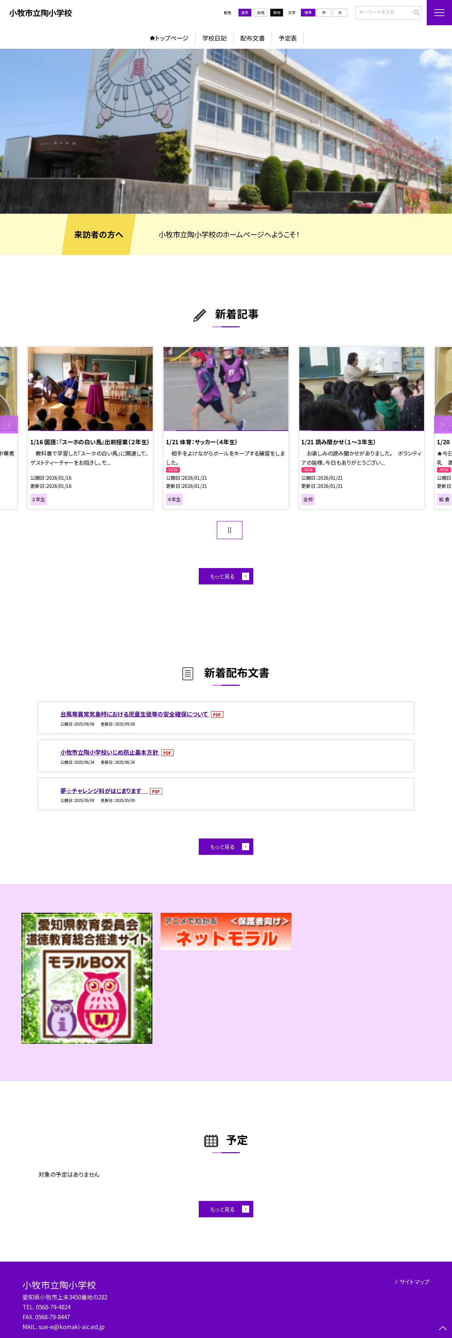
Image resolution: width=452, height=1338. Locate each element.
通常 (244, 12)
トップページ (172, 37)
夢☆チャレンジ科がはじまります (104, 790)
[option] (226, 131)
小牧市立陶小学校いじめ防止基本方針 (110, 752)
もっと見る (222, 576)
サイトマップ (415, 1281)
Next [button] (443, 425)
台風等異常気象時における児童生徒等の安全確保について (134, 714)
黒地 (277, 12)
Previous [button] (9, 425)
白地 (261, 12)
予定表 (287, 37)
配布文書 (252, 37)
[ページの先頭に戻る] (443, 1329)
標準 (308, 12)
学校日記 (214, 37)
